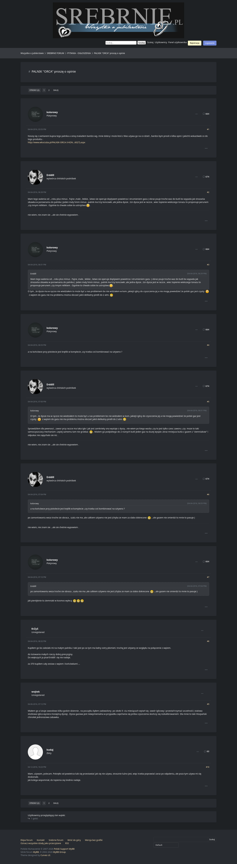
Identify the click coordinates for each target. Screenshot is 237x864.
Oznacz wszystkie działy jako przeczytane (41, 843)
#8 (208, 641)
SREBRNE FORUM (55, 53)
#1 (208, 129)
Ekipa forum (27, 840)
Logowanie (209, 43)
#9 (208, 704)
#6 (208, 494)
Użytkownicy (161, 42)
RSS (67, 843)
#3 (208, 264)
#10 (207, 767)
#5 (208, 401)
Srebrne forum (56, 840)
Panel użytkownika (177, 42)
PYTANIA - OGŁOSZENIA (79, 53)
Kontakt (40, 840)
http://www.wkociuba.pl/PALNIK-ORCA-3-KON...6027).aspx (56, 142)
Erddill (50, 175)
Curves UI (45, 855)
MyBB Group (59, 852)
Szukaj (150, 42)
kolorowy (52, 112)
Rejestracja (194, 43)
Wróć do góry (74, 840)
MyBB (36, 852)
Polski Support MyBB (64, 848)
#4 (208, 345)
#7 (208, 577)
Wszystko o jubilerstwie (32, 53)
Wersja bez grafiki (93, 840)
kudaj (50, 749)
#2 (208, 192)
